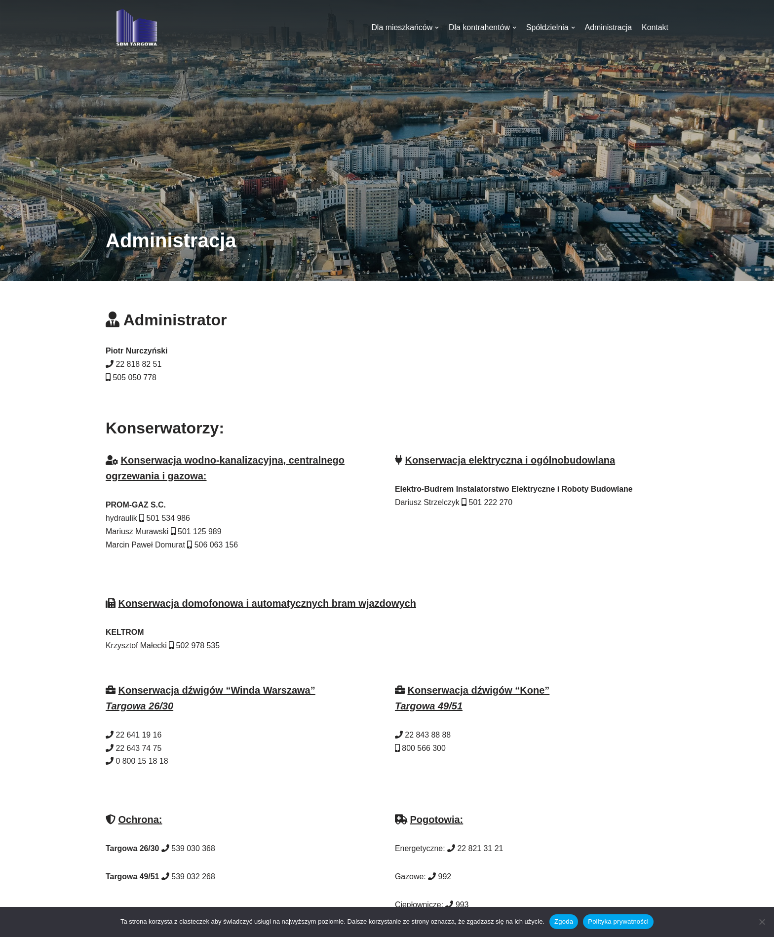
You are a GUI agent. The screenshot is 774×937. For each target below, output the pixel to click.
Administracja (608, 27)
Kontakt (655, 27)
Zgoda (563, 921)
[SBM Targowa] (135, 27)
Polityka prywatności (618, 921)
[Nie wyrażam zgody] (762, 922)
